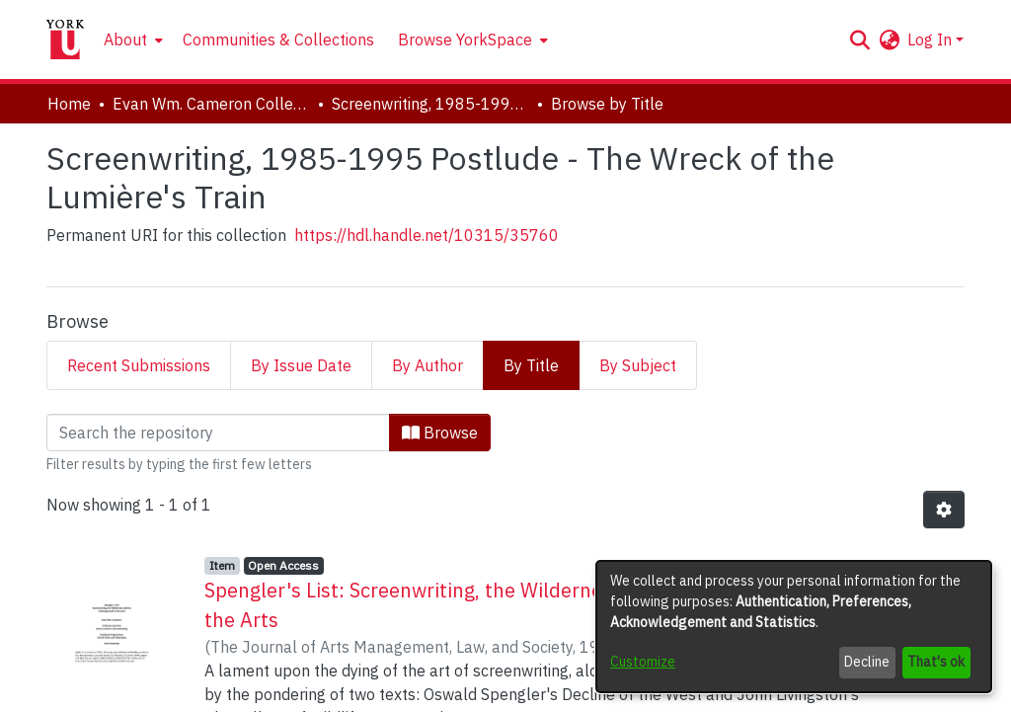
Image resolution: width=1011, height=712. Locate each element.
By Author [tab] (427, 365)
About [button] (125, 39)
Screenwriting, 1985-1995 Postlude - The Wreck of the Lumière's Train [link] (430, 104)
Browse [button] (440, 432)
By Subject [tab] (637, 365)
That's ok (936, 662)
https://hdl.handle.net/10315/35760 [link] (426, 235)
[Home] (65, 39)
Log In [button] (931, 39)
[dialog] (793, 626)
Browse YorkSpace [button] (465, 39)
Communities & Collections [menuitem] (278, 39)
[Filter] (218, 432)
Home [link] (69, 104)
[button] (859, 39)
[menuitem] (131, 39)
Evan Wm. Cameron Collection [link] (211, 104)
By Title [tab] (531, 365)
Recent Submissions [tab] (138, 365)
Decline (867, 662)
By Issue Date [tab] (301, 365)
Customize (642, 662)
